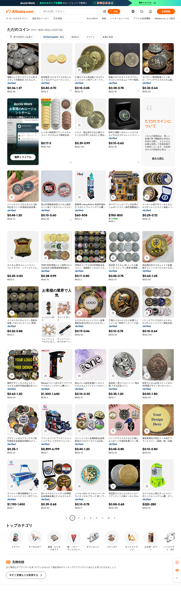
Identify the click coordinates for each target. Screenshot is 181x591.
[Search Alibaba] (71, 11)
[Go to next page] (114, 518)
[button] (104, 11)
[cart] (142, 12)
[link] (177, 562)
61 (109, 518)
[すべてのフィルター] (21, 37)
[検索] (114, 11)
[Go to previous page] (66, 518)
